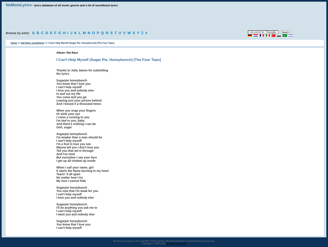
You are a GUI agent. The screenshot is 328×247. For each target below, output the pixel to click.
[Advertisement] (164, 18)
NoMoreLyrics (19, 5)
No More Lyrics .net (176, 243)
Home (14, 43)
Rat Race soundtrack (32, 43)
